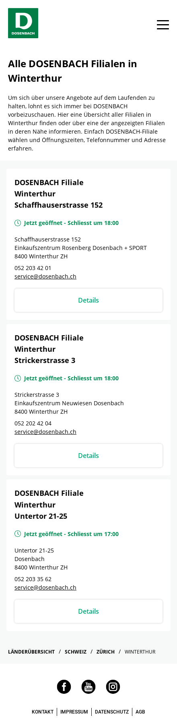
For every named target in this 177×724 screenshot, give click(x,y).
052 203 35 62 (32, 579)
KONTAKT (43, 712)
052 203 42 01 (32, 268)
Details (88, 300)
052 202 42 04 (32, 423)
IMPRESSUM (74, 712)
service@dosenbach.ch (45, 276)
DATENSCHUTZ (112, 712)
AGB (140, 712)
